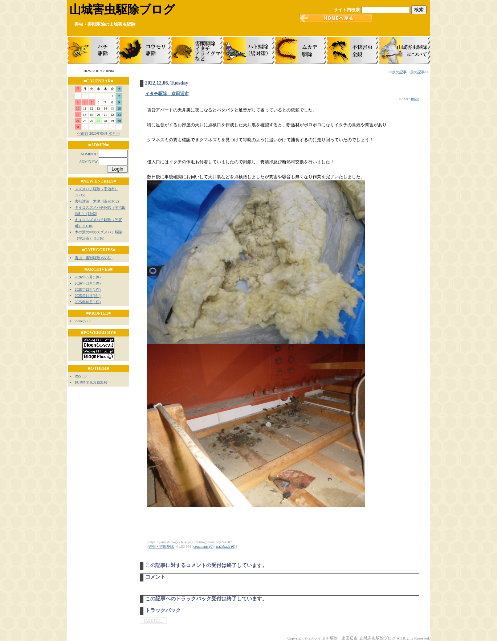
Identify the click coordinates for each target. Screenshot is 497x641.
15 (112, 108)
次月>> (114, 133)
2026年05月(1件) (88, 277)
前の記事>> (419, 72)
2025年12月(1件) (88, 289)
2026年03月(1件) (88, 283)
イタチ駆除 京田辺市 (167, 93)
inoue (79, 321)
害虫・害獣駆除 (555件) (94, 258)
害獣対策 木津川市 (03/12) (97, 201)
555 (86, 321)
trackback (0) (225, 546)
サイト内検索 (347, 9)
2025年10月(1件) (88, 302)
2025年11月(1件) (88, 296)
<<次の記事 (397, 72)
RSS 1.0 (81, 376)
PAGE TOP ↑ (153, 620)
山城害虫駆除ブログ (122, 9)
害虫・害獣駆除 (161, 546)
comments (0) (203, 546)
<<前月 (82, 133)
